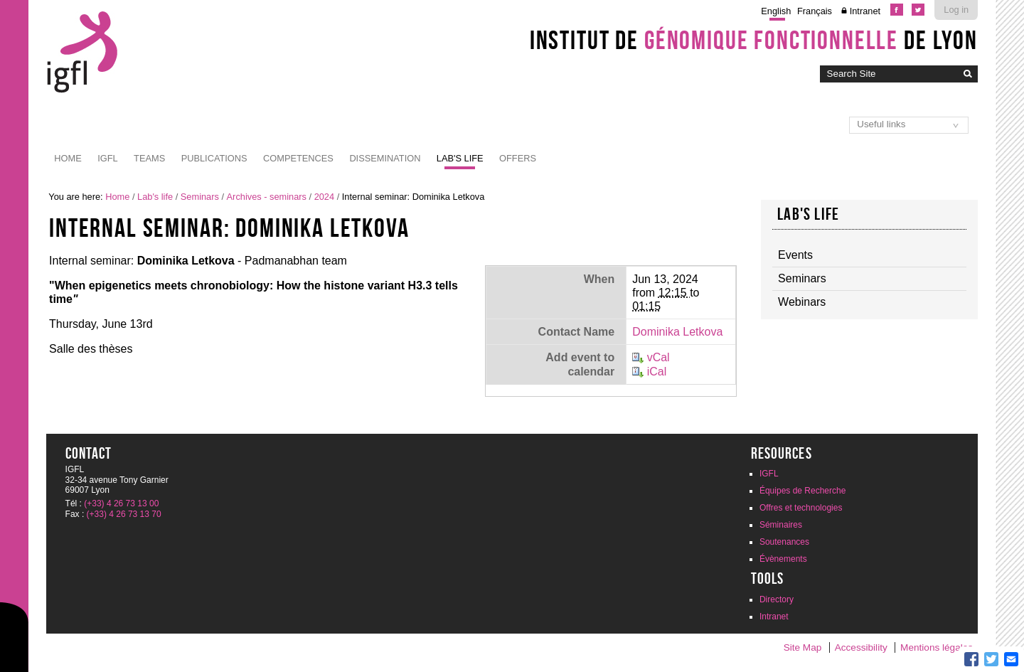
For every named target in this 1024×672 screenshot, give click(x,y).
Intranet (865, 11)
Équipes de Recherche (802, 491)
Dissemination (384, 158)
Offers (517, 158)
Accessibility (861, 647)
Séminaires (780, 525)
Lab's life (460, 158)
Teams (149, 158)
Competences (298, 158)
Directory (776, 599)
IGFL (107, 158)
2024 (324, 196)
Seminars (200, 196)
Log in (956, 9)
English (776, 11)
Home (67, 158)
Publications (214, 158)
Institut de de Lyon (754, 40)
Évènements (783, 559)
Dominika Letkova (677, 332)
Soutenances (784, 542)
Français (814, 11)
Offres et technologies (801, 508)
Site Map (803, 647)
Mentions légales (936, 647)
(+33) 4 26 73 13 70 (124, 514)
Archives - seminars (266, 196)
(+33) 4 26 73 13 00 (121, 503)
